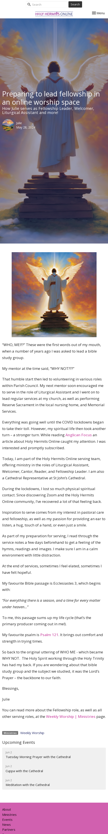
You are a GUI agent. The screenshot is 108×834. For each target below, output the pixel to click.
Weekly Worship (32, 733)
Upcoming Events (18, 742)
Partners (8, 829)
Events (7, 819)
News (6, 824)
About (6, 809)
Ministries (9, 814)
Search (75, 4)
